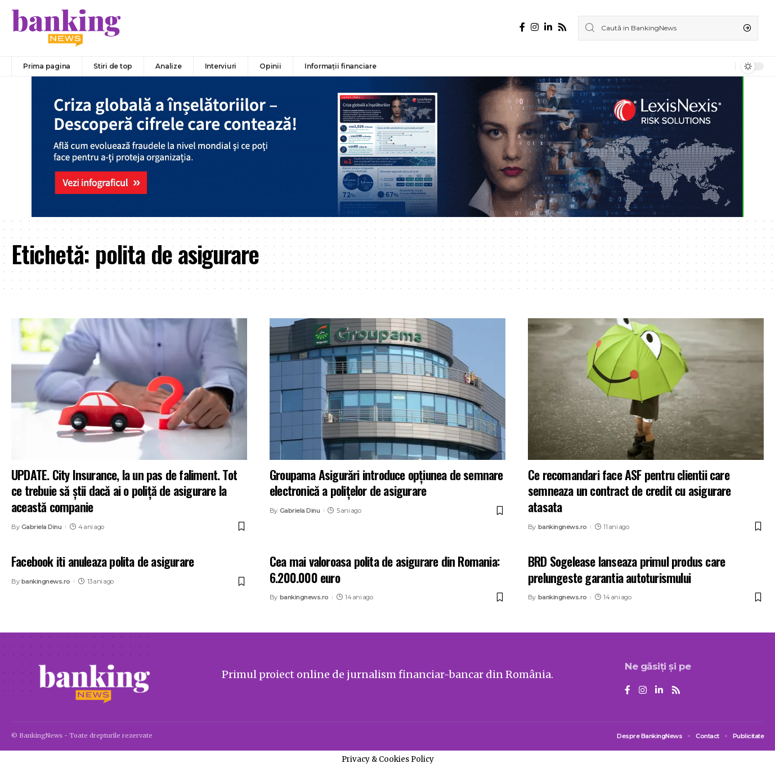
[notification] (723, 66)
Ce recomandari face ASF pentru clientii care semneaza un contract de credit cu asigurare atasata (629, 491)
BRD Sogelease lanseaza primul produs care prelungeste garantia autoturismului (626, 569)
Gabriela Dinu (41, 527)
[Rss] (562, 27)
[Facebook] (522, 27)
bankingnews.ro (562, 527)
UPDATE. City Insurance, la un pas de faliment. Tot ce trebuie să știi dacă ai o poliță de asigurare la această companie (124, 491)
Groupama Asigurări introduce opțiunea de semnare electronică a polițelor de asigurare (386, 483)
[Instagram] (534, 27)
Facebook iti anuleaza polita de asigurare (102, 561)
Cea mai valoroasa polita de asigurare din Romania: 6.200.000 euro (384, 569)
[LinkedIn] (548, 27)
